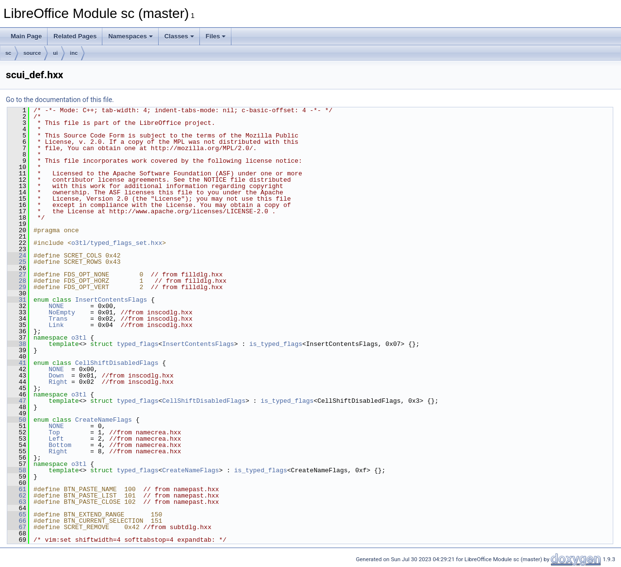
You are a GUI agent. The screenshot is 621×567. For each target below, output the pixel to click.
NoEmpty (62, 312)
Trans (58, 318)
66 (16, 520)
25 (16, 262)
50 (16, 419)
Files (216, 36)
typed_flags (138, 344)
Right (58, 382)
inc (74, 53)
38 (16, 344)
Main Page (26, 36)
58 (16, 470)
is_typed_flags (275, 344)
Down (56, 375)
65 (16, 514)
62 (16, 495)
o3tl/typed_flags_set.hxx (116, 243)
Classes (179, 36)
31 (16, 299)
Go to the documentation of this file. (60, 99)
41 (16, 363)
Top (54, 432)
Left (56, 438)
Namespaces (130, 36)
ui (55, 53)
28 (16, 280)
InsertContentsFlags (111, 299)
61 (16, 489)
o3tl (78, 337)
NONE (56, 306)
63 (16, 502)
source (32, 53)
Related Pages (75, 36)
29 (16, 287)
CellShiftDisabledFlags (117, 363)
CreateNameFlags (103, 419)
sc (8, 53)
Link (56, 325)
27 (16, 274)
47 (16, 400)
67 (16, 527)
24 (16, 255)
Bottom (60, 445)
